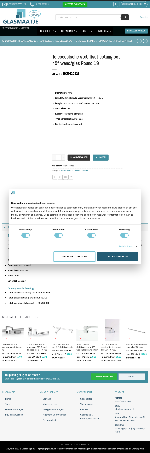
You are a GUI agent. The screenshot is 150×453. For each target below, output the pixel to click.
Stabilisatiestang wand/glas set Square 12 (12, 347)
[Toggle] (5, 227)
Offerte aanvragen (104, 376)
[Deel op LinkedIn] (70, 177)
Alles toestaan (117, 256)
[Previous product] (145, 41)
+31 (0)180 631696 (123, 401)
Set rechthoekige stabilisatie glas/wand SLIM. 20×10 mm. (111, 347)
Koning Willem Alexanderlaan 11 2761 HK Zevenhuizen (130, 419)
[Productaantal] (59, 158)
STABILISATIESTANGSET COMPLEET (115, 41)
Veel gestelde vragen (53, 409)
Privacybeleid (49, 420)
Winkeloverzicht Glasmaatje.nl (19, 41)
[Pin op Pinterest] (65, 177)
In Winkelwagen (79, 157)
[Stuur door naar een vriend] (60, 177)
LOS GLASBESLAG (64, 41)
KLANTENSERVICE (81, 444)
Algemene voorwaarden (54, 415)
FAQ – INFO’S (66, 444)
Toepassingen (87, 404)
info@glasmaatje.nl (124, 409)
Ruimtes (84, 409)
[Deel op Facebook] (54, 177)
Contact (131, 376)
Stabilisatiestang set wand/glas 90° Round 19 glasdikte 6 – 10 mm (37, 347)
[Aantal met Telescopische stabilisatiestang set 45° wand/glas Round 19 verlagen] (54, 158)
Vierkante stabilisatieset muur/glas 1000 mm (137, 346)
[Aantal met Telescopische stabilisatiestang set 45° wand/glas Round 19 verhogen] (63, 158)
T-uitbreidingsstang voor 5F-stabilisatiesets (62, 346)
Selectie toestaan (74, 256)
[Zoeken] (125, 17)
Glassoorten (86, 399)
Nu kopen (101, 157)
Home (8, 399)
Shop (7, 404)
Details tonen (126, 246)
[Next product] (139, 41)
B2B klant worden (14, 415)
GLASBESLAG (46, 41)
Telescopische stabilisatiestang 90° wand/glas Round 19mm (87, 347)
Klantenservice (50, 404)
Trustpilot (144, 17)
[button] (115, 4)
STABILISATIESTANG (85, 41)
